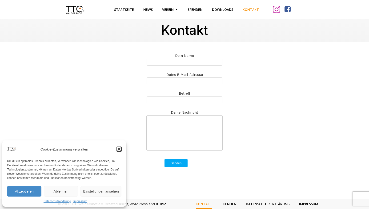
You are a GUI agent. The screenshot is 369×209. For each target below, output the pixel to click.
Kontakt (251, 9)
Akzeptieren (24, 191)
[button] (119, 149)
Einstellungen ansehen (101, 191)
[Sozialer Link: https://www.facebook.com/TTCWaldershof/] (289, 9)
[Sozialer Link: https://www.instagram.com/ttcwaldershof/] (278, 9)
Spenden (195, 9)
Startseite (124, 9)
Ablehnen (60, 191)
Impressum (80, 201)
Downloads (222, 9)
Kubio (161, 204)
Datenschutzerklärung (57, 201)
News (148, 9)
